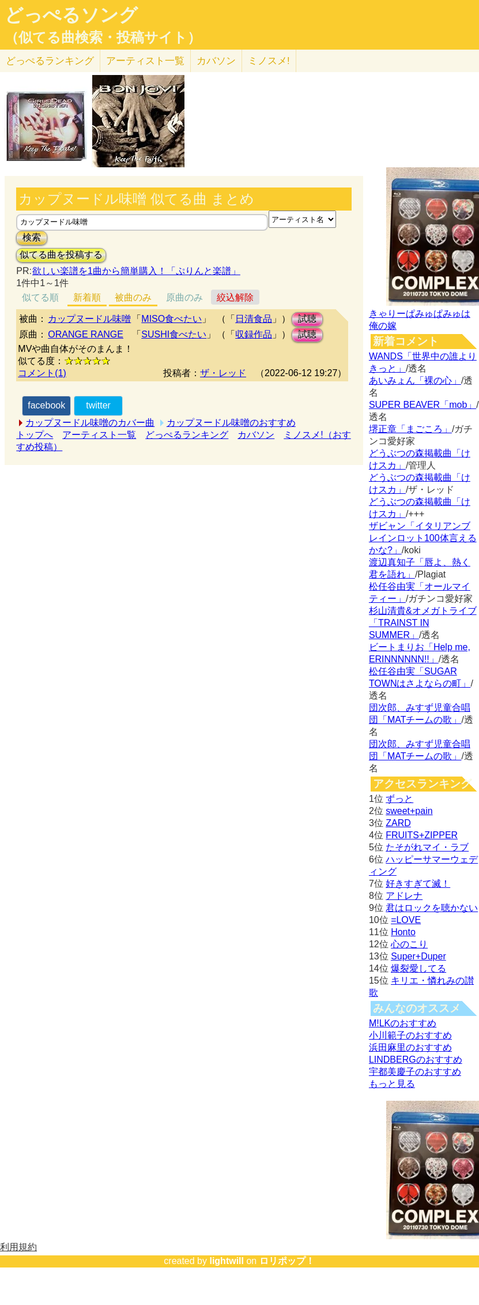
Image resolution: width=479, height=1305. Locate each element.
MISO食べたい (171, 319)
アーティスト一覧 (99, 435)
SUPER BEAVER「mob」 (422, 405)
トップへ (34, 435)
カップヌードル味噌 (89, 319)
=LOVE (406, 920)
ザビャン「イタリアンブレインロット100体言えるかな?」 (423, 538)
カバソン (216, 60)
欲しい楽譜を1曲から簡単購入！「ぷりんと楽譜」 (136, 271)
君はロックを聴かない (432, 908)
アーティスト (145, 60)
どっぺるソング (71, 15)
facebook (46, 405)
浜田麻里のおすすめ (410, 1047)
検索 (31, 237)
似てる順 (40, 297)
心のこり (409, 944)
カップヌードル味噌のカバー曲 (89, 422)
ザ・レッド (223, 373)
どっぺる (50, 60)
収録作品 (253, 334)
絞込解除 (235, 297)
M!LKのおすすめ (402, 1023)
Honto (403, 932)
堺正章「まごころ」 (410, 429)
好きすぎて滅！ (418, 883)
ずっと (399, 799)
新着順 (87, 297)
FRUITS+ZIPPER (422, 835)
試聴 (307, 319)
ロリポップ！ (287, 1261)
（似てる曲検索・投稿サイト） (103, 37)
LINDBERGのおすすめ (415, 1059)
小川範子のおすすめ (410, 1035)
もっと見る (392, 1084)
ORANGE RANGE (85, 334)
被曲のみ (133, 297)
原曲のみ (184, 297)
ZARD (398, 823)
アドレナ (404, 896)
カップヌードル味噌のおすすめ (231, 422)
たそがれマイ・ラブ (427, 847)
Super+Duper (418, 956)
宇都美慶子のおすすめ (415, 1072)
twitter (98, 405)
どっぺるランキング (186, 435)
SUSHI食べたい (173, 334)
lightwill (226, 1261)
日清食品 (253, 319)
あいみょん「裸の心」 (415, 380)
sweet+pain (409, 811)
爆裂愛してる (418, 968)
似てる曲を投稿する (61, 255)
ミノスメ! (269, 60)
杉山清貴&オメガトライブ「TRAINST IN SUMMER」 (423, 623)
